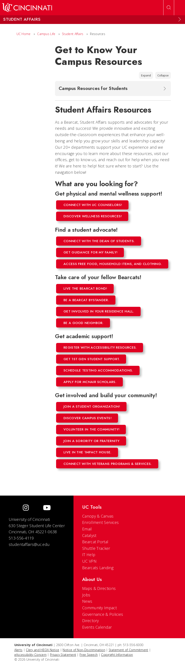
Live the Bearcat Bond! (85, 288)
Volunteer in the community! (91, 429)
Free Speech (89, 655)
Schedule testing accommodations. (98, 370)
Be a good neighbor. (83, 323)
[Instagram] (26, 508)
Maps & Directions (99, 588)
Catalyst (89, 535)
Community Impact (99, 607)
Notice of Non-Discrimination (84, 650)
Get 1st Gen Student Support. (91, 359)
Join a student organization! (91, 406)
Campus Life (46, 34)
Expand (146, 75)
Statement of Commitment (128, 650)
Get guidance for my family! (90, 252)
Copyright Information (117, 655)
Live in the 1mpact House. (87, 452)
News (87, 601)
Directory (90, 620)
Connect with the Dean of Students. (99, 241)
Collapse (163, 75)
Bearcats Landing (97, 567)
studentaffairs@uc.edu (29, 544)
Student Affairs (72, 34)
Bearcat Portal (95, 541)
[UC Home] (27, 7)
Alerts (18, 650)
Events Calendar (97, 627)
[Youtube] (47, 508)
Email (87, 529)
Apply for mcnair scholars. (89, 382)
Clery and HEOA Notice (42, 650)
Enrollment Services (100, 522)
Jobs (86, 594)
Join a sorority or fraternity (91, 441)
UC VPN (89, 561)
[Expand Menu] (179, 19)
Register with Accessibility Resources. (100, 347)
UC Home (24, 34)
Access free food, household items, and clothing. (112, 264)
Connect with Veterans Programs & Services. (107, 463)
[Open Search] (168, 7)
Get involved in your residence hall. (98, 311)
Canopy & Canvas (98, 516)
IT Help (88, 554)
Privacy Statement (63, 655)
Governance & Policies (102, 614)
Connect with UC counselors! (92, 205)
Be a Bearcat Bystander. (86, 300)
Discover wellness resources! (92, 216)
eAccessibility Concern (30, 655)
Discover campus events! (87, 418)
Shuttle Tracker (96, 548)
